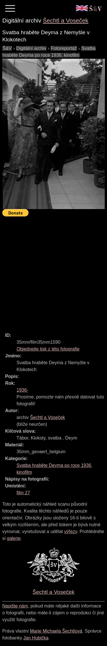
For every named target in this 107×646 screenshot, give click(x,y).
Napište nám (15, 606)
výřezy (70, 531)
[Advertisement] (53, 271)
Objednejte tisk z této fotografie (48, 349)
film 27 (23, 492)
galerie (14, 538)
